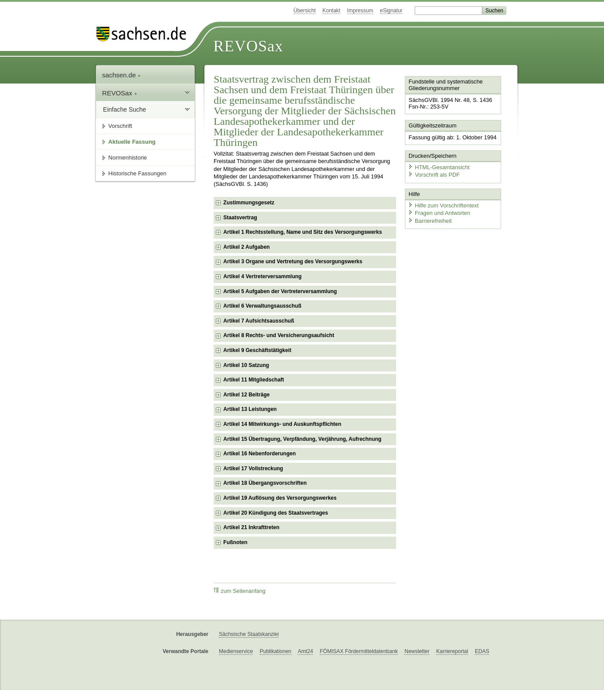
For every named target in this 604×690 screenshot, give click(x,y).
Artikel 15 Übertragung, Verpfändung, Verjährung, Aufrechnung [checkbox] (302, 439)
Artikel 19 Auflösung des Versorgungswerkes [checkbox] (280, 498)
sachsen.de (121, 75)
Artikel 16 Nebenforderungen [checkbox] (259, 453)
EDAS (482, 651)
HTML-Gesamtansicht (438, 167)
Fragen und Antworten (439, 213)
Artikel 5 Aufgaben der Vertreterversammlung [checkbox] (280, 291)
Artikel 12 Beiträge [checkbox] (246, 395)
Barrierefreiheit (430, 221)
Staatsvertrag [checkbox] (240, 217)
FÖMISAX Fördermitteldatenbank (358, 651)
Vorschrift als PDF (434, 174)
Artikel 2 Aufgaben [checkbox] (246, 247)
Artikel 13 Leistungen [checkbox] (250, 409)
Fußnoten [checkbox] (235, 542)
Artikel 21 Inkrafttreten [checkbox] (251, 527)
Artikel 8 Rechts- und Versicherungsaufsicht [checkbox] (278, 335)
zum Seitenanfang (240, 591)
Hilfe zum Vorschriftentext (443, 205)
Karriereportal (452, 651)
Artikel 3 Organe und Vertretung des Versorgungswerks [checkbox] (292, 261)
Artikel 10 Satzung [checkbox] (246, 365)
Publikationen (275, 651)
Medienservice (236, 651)
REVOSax (248, 46)
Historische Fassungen (137, 173)
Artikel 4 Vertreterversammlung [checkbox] (262, 276)
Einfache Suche (124, 109)
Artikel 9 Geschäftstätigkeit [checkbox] (257, 350)
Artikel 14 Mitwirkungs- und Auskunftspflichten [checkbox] (282, 424)
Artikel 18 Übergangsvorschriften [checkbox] (264, 483)
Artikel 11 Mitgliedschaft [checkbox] (253, 380)
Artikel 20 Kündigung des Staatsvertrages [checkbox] (275, 513)
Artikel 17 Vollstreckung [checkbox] (253, 468)
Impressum (360, 10)
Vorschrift (120, 126)
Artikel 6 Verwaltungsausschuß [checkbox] (262, 306)
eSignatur (391, 10)
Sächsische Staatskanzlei (249, 634)
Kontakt (332, 10)
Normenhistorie (127, 157)
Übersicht (304, 10)
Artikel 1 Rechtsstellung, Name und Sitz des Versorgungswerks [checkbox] (302, 232)
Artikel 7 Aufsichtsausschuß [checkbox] (258, 321)
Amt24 (305, 651)
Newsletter (416, 651)
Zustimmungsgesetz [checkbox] (248, 203)
